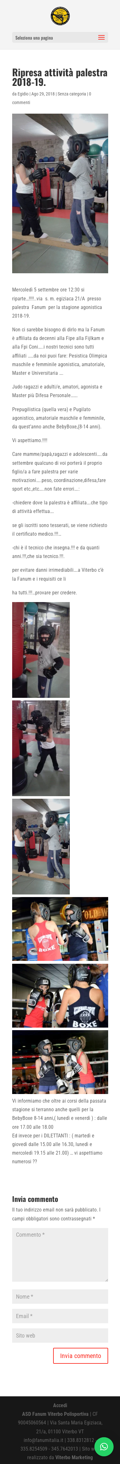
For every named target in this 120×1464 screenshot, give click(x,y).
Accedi (60, 1405)
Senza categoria (72, 93)
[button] (104, 1446)
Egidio (23, 93)
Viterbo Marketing (74, 1457)
